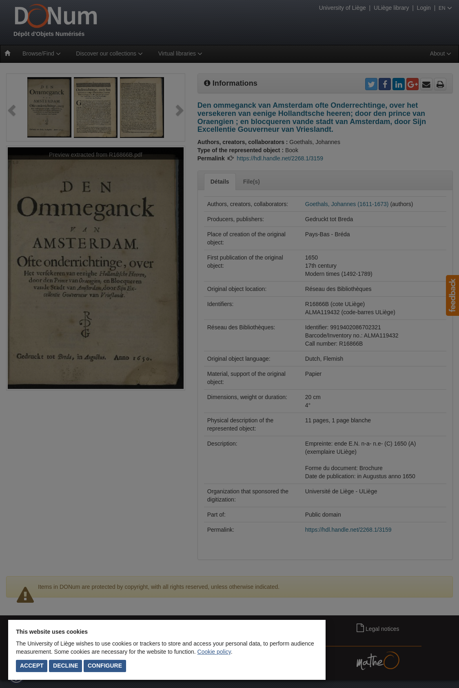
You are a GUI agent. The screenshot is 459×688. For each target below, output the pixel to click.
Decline (65, 665)
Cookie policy (214, 651)
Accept (32, 665)
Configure (105, 665)
